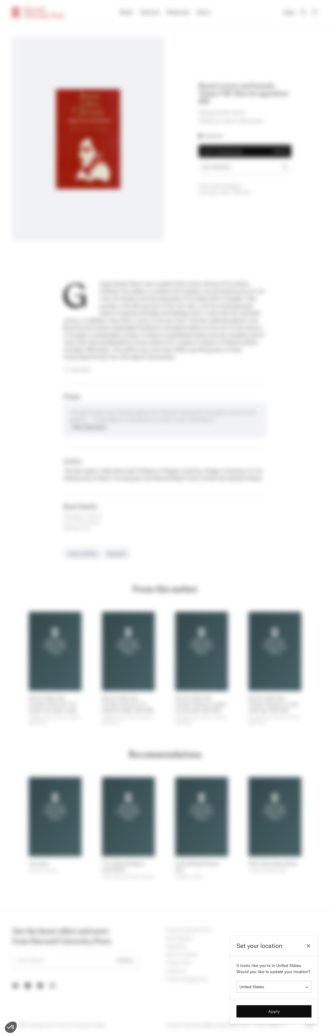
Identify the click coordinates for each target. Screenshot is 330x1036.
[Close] (308, 946)
